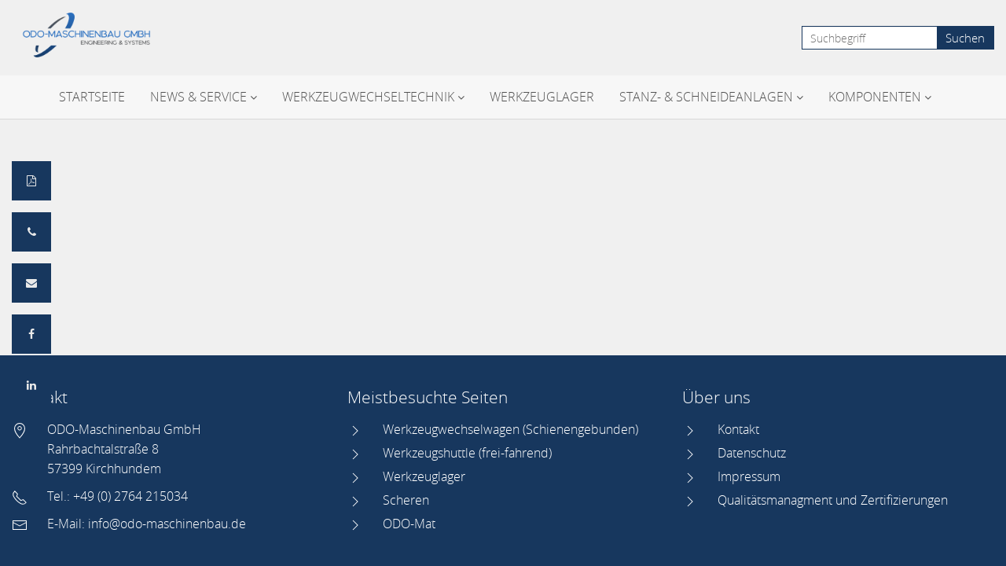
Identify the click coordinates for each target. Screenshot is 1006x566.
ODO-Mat (409, 523)
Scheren (406, 500)
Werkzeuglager (542, 96)
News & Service (203, 96)
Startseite (92, 96)
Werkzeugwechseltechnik (373, 96)
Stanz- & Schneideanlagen (711, 96)
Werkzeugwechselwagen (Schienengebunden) (510, 429)
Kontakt (738, 429)
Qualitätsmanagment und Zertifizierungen (833, 500)
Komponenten (879, 96)
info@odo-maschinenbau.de (167, 523)
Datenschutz (752, 452)
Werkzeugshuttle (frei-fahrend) (467, 452)
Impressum (749, 476)
